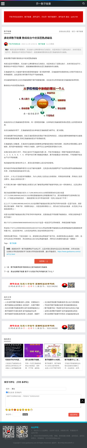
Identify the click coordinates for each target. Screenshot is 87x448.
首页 (73, 31)
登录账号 (18, 392)
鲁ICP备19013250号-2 (66, 443)
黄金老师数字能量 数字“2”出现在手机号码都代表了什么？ (32, 271)
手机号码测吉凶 (14, 44)
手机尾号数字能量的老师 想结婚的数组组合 (61, 305)
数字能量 (80, 31)
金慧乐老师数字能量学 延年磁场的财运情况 (61, 311)
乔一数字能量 (43, 3)
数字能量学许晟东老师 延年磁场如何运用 (20, 311)
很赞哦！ (43, 261)
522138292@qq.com (52, 438)
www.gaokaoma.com (29, 443)
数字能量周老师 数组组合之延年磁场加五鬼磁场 (29, 267)
